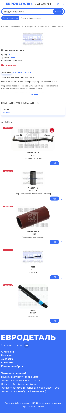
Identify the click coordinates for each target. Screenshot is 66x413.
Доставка (17, 72)
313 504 (33, 313)
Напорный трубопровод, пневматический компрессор (33, 194)
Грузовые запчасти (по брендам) (23, 26)
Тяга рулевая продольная (33, 158)
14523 (33, 269)
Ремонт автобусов (12, 366)
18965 (33, 155)
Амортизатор (33, 316)
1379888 (6, 112)
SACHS (33, 310)
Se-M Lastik (44, 26)
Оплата (27, 72)
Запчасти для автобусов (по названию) (23, 391)
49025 (33, 234)
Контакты (7, 362)
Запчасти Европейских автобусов (20, 380)
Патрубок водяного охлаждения (33, 237)
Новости (6, 355)
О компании (8, 351)
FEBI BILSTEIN (33, 153)
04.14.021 (33, 190)
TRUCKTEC (33, 188)
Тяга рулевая (33, 273)
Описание (6, 72)
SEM (33, 267)
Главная (4, 26)
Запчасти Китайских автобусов (19, 384)
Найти (58, 11)
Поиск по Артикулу (10, 18)
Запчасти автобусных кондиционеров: (30, 387)
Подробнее (33, 94)
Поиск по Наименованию (31, 18)
